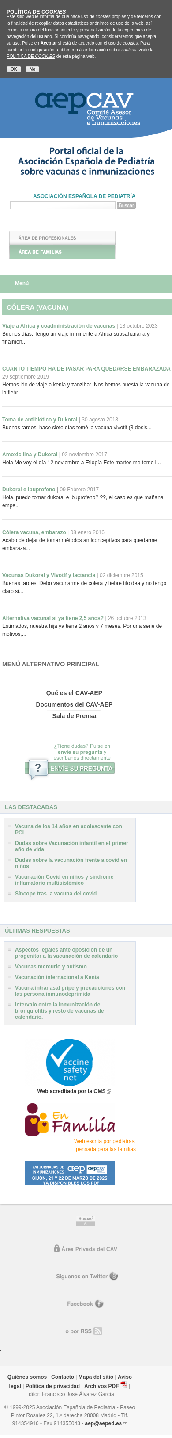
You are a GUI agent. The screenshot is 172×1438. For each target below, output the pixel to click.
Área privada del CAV (86, 1249)
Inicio (63, 224)
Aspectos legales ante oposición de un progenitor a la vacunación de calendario (66, 953)
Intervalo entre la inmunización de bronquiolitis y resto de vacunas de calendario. (59, 1011)
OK (14, 69)
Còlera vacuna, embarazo (53, 532)
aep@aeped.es (103, 1423)
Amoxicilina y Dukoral (54, 454)
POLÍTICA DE (31, 56)
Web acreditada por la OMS (71, 1091)
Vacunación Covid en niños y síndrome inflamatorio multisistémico (64, 880)
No (32, 69)
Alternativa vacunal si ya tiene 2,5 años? (74, 618)
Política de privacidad (53, 1386)
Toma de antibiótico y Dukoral (60, 420)
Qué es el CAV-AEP (74, 692)
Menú (22, 283)
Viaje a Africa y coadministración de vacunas (80, 326)
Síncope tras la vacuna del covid (56, 894)
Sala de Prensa (74, 715)
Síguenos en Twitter (86, 1276)
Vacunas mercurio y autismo (51, 967)
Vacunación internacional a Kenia (57, 977)
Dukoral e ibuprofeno (50, 489)
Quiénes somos (27, 1377)
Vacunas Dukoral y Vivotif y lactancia (72, 575)
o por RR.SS (86, 1331)
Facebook (86, 1304)
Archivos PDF (101, 1386)
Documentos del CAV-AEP (74, 704)
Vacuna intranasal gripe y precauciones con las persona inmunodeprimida (70, 991)
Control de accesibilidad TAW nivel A (86, 1221)
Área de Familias (62, 252)
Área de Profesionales (62, 238)
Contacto (62, 1377)
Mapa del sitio (96, 1377)
